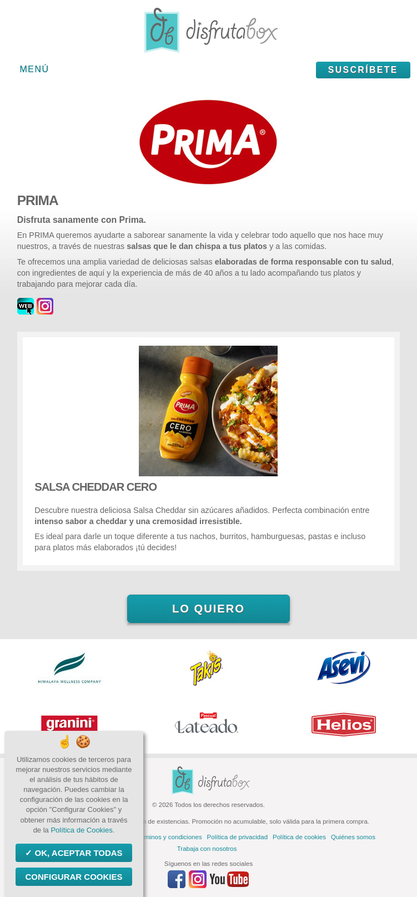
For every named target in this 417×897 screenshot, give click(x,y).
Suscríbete (363, 69)
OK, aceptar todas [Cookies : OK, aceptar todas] (77, 853)
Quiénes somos (353, 837)
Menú (34, 69)
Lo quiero (208, 608)
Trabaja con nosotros (207, 848)
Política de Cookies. (82, 830)
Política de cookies (299, 837)
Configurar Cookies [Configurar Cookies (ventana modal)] (73, 876)
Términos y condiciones (168, 837)
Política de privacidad (237, 837)
